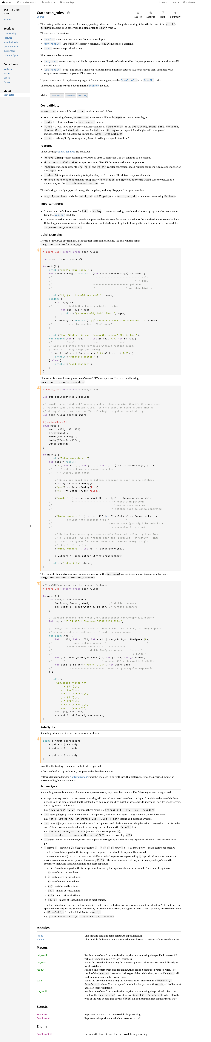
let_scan (41, 962)
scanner (41, 939)
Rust (175, 2)
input (40, 935)
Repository (82, 95)
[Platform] (48, 2)
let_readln (42, 955)
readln (40, 969)
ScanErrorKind (44, 1034)
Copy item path (68, 12)
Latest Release (57, 95)
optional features (65, 151)
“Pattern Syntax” (79, 776)
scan (39, 980)
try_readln (42, 991)
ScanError (42, 1014)
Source (40, 16)
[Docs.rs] (7, 2)
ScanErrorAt (43, 1018)
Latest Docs (70, 95)
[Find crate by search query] (198, 2)
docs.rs (162, 2)
